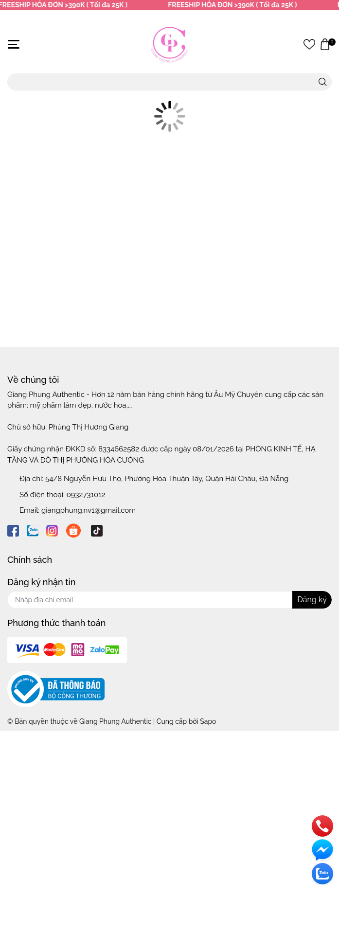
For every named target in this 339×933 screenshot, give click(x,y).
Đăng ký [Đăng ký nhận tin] (312, 599)
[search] (323, 81)
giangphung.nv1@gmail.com (88, 510)
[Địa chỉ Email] (169, 600)
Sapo (208, 721)
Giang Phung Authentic (115, 721)
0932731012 (86, 494)
